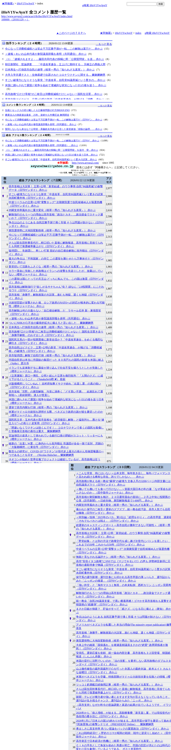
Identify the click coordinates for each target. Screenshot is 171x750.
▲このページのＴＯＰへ (71, 33)
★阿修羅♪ (8, 3)
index (138, 33)
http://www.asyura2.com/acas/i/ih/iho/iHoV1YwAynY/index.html (36, 16)
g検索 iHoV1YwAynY (94, 5)
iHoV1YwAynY (25, 3)
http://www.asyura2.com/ (85, 162)
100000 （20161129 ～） (15, 19)
